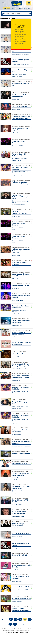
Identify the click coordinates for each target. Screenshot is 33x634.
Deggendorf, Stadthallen (16, 356)
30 (15, 624)
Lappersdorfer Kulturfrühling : (20, 406)
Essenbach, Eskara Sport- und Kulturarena (20, 54)
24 (11, 619)
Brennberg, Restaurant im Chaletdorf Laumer (20, 64)
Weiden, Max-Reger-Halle (17, 278)
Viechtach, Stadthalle (16, 380)
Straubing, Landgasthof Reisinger (18, 204)
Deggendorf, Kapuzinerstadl (17, 557)
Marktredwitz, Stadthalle (16, 160)
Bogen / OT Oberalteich (16, 569)
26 (20, 619)
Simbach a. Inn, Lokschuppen (17, 336)
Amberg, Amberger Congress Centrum (19, 175)
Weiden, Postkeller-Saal (16, 455)
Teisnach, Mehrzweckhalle (17, 613)
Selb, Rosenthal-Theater (16, 434)
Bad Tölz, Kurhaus (15, 288)
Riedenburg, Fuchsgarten (17, 601)
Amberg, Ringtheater (16, 216)
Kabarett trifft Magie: (18, 334)
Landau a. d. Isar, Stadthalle (17, 76)
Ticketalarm (19, 8)
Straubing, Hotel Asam (16, 479)
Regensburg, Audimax (16, 109)
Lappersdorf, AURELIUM (16, 121)
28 (30, 619)
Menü (3, 2)
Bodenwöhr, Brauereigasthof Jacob (19, 346)
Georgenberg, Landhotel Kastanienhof (19, 548)
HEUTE (13, 8)
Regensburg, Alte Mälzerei (17, 536)
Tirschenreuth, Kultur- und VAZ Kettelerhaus (21, 446)
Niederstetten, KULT (16, 465)
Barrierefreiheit (24, 632)
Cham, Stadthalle (15, 394)
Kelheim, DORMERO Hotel (17, 504)
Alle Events (7, 8)
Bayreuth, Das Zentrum (16, 493)
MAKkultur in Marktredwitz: (19, 158)
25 (16, 619)
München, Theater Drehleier (17, 300)
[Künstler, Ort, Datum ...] (16, 13)
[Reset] (30, 13)
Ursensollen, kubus (15, 99)
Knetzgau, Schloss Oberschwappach (19, 368)
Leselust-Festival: (17, 491)
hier (23, 43)
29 (10, 624)
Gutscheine (27, 8)
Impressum (8, 632)
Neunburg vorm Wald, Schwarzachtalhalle (20, 589)
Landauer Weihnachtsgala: (19, 74)
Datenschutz (15, 632)
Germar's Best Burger (16, 267)
